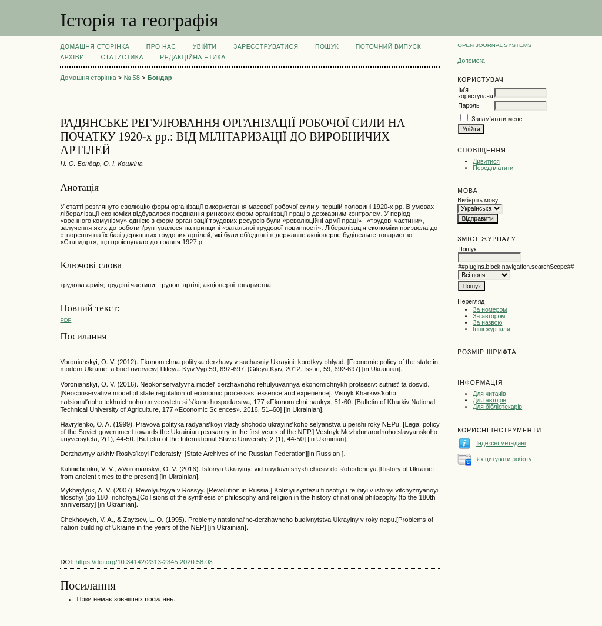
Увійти (205, 47)
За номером (490, 310)
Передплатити (493, 168)
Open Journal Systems (494, 45)
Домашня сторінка (94, 47)
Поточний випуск (388, 47)
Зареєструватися (266, 47)
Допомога (471, 61)
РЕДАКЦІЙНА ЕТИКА (192, 57)
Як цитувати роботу (503, 459)
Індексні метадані (501, 443)
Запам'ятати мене (496, 119)
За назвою (487, 322)
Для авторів (489, 400)
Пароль (468, 105)
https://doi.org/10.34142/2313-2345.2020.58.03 (144, 561)
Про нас (161, 47)
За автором (489, 316)
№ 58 (131, 77)
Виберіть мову (477, 200)
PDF (65, 320)
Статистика (122, 57)
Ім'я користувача (475, 92)
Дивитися (486, 161)
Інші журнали (491, 329)
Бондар (160, 77)
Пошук (327, 47)
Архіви (72, 57)
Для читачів (489, 394)
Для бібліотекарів (497, 407)
